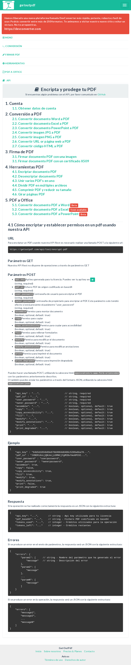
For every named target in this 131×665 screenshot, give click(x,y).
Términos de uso (53, 659)
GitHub (102, 94)
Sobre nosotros (52, 651)
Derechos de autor (75, 659)
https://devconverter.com (22, 29)
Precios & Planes (72, 651)
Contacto (89, 651)
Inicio (38, 651)
